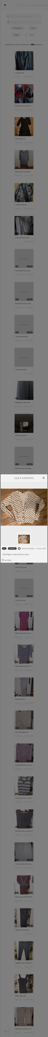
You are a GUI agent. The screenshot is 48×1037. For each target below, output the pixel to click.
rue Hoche (6, 560)
